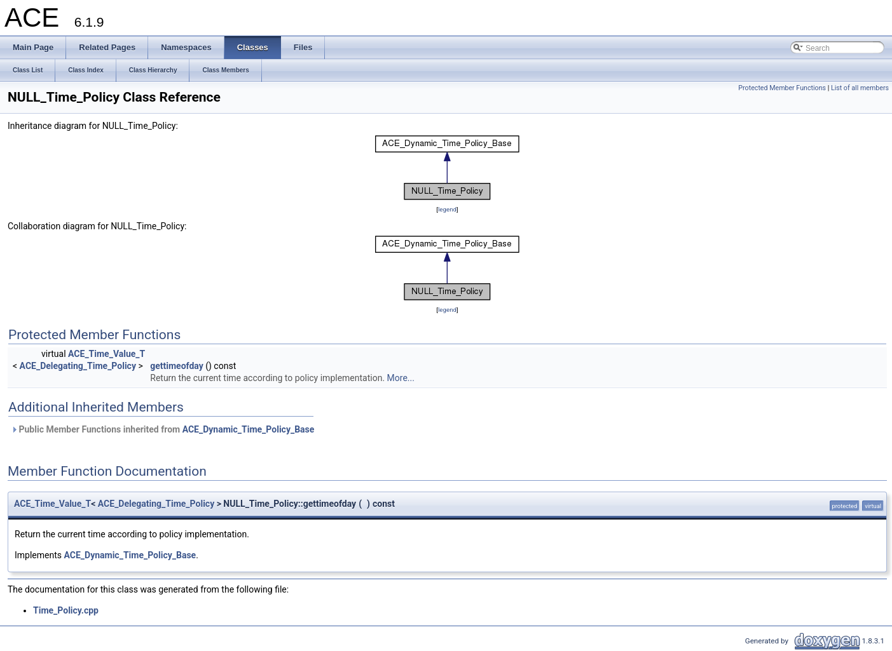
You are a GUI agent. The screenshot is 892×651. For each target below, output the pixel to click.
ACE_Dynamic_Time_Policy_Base (248, 429)
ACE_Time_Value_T (106, 354)
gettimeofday (176, 366)
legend (447, 209)
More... (401, 378)
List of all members (860, 88)
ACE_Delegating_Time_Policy (78, 366)
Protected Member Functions (782, 88)
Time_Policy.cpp (66, 610)
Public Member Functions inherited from (162, 429)
